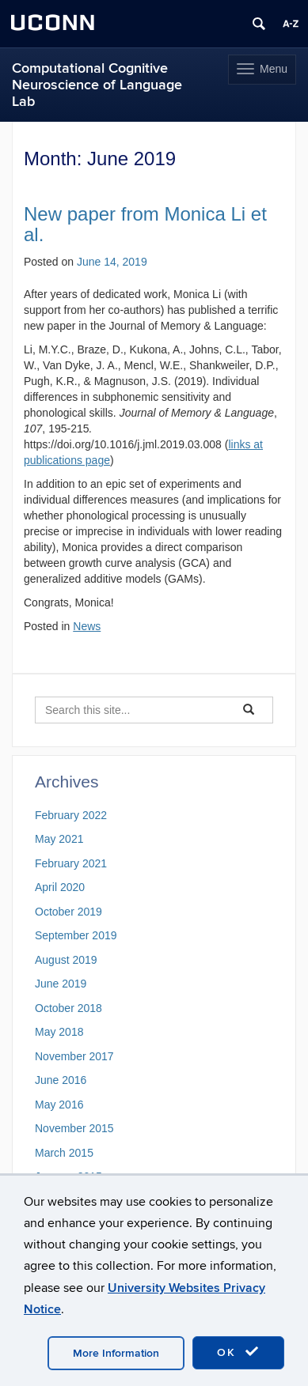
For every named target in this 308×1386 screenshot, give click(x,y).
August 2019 (66, 960)
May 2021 (59, 839)
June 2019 (60, 983)
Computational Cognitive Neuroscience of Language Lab (97, 85)
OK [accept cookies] (238, 1352)
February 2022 (71, 815)
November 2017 (74, 1056)
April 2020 (60, 887)
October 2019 (68, 911)
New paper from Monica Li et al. (145, 224)
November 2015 (74, 1128)
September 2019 (76, 935)
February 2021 (71, 863)
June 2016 (60, 1080)
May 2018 (59, 1031)
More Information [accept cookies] (116, 1353)
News (87, 626)
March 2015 (64, 1152)
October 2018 (68, 1008)
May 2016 (59, 1104)
